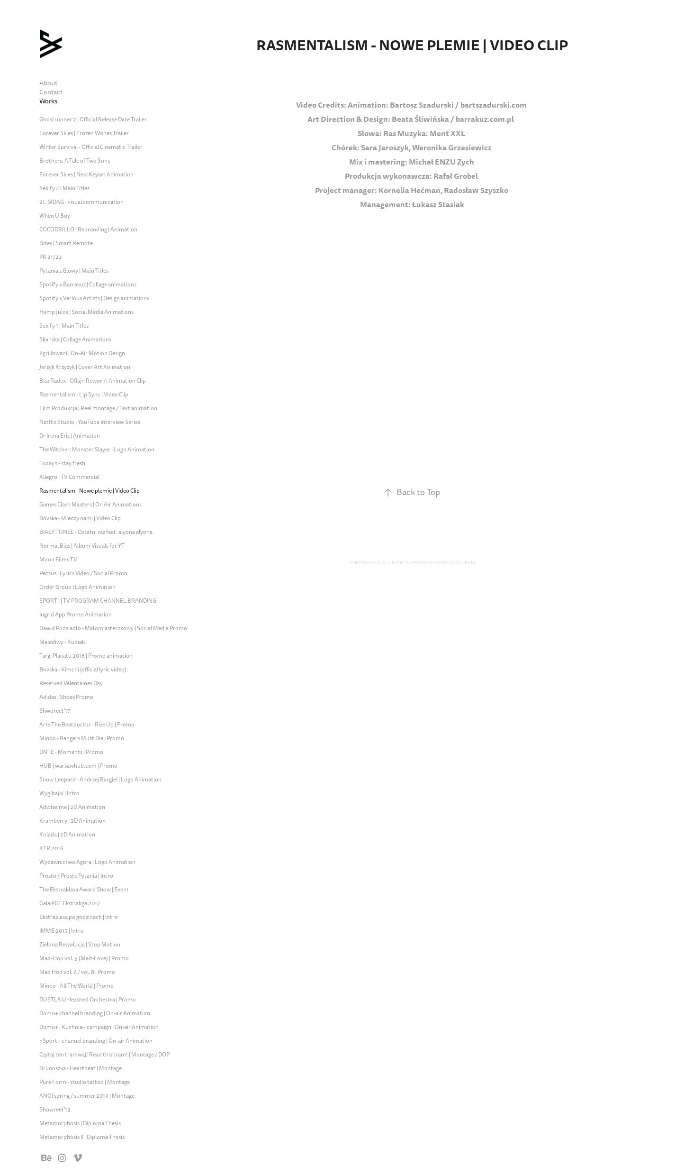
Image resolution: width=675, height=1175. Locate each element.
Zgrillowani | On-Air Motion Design (82, 353)
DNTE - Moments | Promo (71, 752)
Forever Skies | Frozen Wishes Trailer (84, 133)
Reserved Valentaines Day (71, 683)
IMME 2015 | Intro (61, 931)
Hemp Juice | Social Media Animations (86, 312)
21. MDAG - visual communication (81, 202)
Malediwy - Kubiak (62, 642)
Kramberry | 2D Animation (72, 821)
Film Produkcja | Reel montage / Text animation (98, 408)
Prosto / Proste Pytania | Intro (76, 876)
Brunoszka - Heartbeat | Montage (80, 1069)
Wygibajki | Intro (59, 793)
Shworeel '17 (54, 711)
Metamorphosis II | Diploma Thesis (82, 1137)
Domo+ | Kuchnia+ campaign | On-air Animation (99, 1027)
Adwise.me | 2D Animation (72, 807)
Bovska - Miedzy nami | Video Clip (80, 518)
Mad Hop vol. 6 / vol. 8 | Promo (77, 972)
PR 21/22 (50, 257)
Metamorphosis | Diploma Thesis (80, 1124)
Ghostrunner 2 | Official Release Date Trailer (93, 120)
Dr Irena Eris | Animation (69, 436)
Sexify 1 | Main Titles (64, 326)
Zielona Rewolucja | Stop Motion (79, 945)
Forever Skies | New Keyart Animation (86, 175)
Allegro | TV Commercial (69, 477)
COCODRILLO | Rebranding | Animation (88, 230)
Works (48, 101)
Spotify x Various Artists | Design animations (94, 298)
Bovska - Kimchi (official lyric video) (82, 670)
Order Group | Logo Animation (77, 587)
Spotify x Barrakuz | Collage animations (87, 285)
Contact (51, 92)
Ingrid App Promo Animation (75, 615)
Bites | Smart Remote (66, 243)
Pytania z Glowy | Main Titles (73, 271)
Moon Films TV (58, 560)
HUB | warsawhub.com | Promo (78, 766)
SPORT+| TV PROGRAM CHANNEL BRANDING (97, 601)
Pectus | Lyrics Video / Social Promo (83, 573)
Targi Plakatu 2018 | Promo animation (86, 656)
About (48, 83)
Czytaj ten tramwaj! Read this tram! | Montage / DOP (104, 1055)
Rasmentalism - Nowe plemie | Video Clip (89, 491)
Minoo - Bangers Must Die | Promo (81, 738)
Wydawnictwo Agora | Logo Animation (87, 862)
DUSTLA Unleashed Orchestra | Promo (87, 1000)
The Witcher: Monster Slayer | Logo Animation (96, 450)
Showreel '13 (55, 1110)
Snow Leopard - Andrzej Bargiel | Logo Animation (100, 780)
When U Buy (54, 216)
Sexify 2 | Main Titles (64, 188)
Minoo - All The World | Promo (76, 986)
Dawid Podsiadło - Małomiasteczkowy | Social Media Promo (113, 628)
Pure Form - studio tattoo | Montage (84, 1082)
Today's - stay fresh (62, 463)
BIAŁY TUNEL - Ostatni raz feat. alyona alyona (96, 532)
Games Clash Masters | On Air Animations (90, 505)
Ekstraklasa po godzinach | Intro (78, 917)
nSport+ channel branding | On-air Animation (96, 1041)
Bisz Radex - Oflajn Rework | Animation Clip (92, 381)
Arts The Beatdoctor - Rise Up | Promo (87, 725)
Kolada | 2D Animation (67, 835)
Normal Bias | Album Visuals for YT (82, 546)
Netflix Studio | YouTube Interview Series (89, 422)
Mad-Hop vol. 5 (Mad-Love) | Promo (84, 959)
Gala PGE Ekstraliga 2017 (69, 904)
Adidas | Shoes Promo (66, 697)
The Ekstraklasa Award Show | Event (84, 890)
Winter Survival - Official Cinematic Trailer (91, 147)
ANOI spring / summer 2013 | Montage (87, 1096)
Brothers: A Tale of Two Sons (74, 161)
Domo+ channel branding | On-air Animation (94, 1014)
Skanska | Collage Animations (75, 340)
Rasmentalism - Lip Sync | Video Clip (83, 395)
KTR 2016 (51, 849)
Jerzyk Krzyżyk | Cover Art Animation (84, 367)
